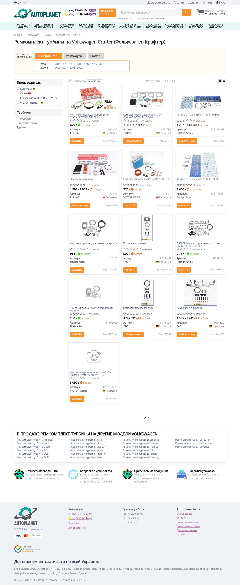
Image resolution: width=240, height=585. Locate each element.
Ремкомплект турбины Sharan (140, 443)
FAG (24, 93)
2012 (72, 64)
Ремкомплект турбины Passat (87, 450)
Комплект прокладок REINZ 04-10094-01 (146, 179)
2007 (65, 67)
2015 (94, 64)
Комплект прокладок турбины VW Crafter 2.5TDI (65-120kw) (89, 115)
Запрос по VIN (76, 528)
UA (17, 2)
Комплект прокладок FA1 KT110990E (198, 179)
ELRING (27, 88)
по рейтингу (95, 81)
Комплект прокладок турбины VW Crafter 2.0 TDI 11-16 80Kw (142, 115)
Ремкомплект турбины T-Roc (139, 450)
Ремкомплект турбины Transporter (195, 443)
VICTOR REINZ (31, 102)
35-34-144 (77, 14)
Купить (77, 141)
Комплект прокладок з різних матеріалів (93, 243)
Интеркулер (24, 118)
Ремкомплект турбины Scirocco (140, 440)
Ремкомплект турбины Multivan (88, 447)
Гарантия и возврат (186, 2)
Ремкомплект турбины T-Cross (140, 447)
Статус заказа (184, 514)
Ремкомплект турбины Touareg (140, 457)
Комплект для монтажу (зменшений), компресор (91, 309)
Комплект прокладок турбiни (140, 308)
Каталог (181, 534)
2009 (79, 67)
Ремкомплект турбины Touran (192, 440)
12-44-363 (77, 10)
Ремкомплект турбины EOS (33, 454)
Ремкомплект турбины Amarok (34, 440)
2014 (87, 64)
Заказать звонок (78, 523)
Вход (220, 2)
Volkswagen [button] (75, 56)
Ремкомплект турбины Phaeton (88, 454)
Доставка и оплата (158, 2)
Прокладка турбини (134, 243)
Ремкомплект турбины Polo (86, 457)
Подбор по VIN (107, 12)
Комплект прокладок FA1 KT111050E (198, 114)
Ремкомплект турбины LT (84, 443)
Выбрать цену (134, 141)
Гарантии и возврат (188, 526)
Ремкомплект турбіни (189, 308)
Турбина (21, 127)
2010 (57, 64)
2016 (101, 64)
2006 (57, 67)
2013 (79, 64)
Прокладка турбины (81, 179)
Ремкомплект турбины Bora (33, 443)
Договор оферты (187, 530)
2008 (72, 67)
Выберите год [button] (49, 56)
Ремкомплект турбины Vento (192, 447)
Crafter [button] (96, 56)
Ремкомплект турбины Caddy (34, 447)
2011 (65, 64)
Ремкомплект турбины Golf (32, 457)
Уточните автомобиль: (24, 55)
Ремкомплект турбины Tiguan (139, 454)
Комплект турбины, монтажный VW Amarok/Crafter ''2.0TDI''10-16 (90, 373)
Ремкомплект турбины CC (32, 450)
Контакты (207, 2)
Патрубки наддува (27, 123)
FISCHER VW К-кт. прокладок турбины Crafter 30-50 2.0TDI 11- (198, 244)
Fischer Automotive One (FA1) (37, 98)
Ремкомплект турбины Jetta (86, 440)
